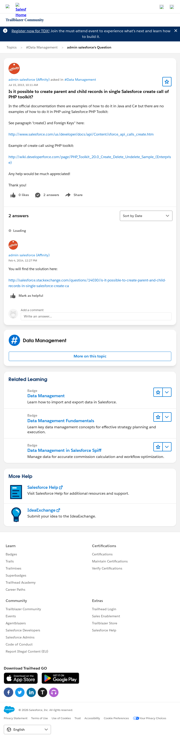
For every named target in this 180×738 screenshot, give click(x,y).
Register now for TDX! (31, 30)
